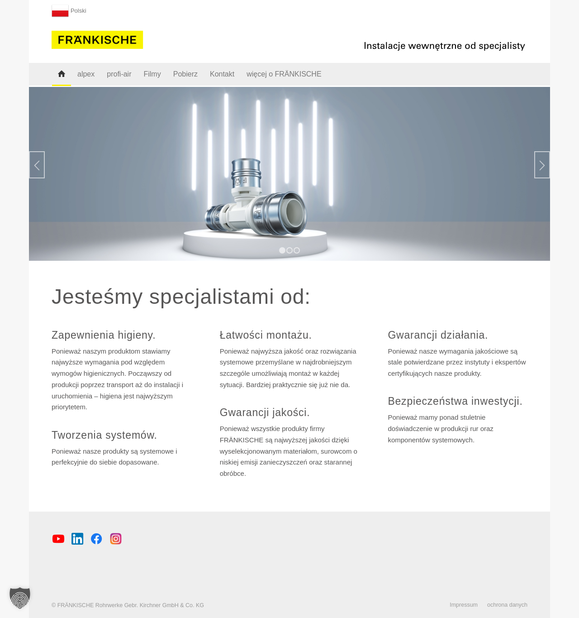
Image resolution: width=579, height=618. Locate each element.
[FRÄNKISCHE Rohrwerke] (97, 38)
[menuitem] (69, 9)
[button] (20, 598)
